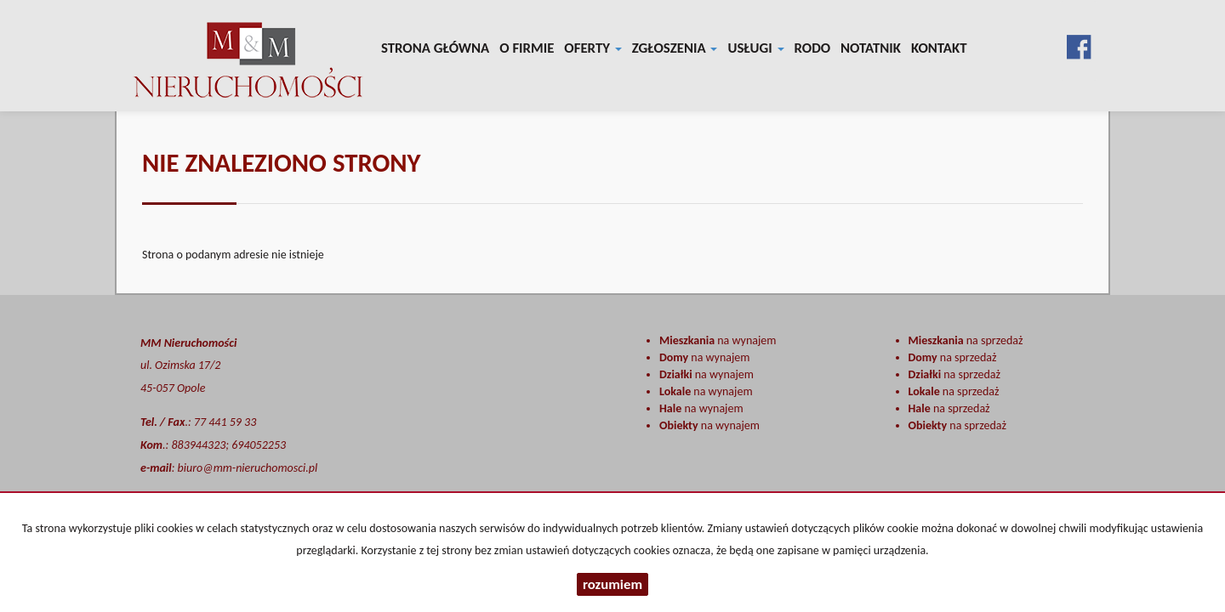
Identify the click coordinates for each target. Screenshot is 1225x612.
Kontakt (939, 48)
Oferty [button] (592, 48)
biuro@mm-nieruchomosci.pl (248, 468)
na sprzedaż (966, 340)
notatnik (870, 48)
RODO (813, 48)
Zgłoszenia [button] (675, 48)
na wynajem (717, 340)
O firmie (526, 48)
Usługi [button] (755, 48)
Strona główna (435, 48)
